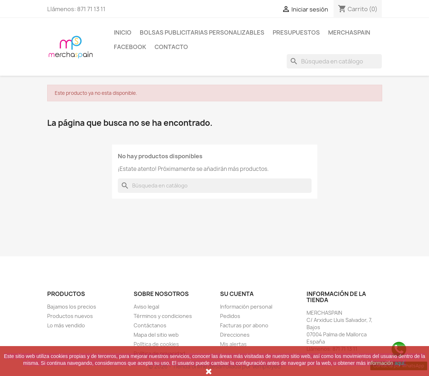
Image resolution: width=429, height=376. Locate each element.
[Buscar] (334, 61)
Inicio (122, 32)
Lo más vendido (66, 325)
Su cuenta (237, 294)
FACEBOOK (130, 47)
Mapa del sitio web (156, 334)
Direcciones (235, 334)
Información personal (246, 306)
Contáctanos (150, 325)
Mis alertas (233, 344)
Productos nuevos (70, 316)
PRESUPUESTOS (296, 32)
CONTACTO (171, 47)
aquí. (400, 363)
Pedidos (230, 316)
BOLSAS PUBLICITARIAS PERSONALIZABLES (202, 32)
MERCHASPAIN (349, 32)
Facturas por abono (244, 325)
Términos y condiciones (163, 316)
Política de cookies (156, 344)
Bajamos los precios (71, 306)
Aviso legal (146, 306)
